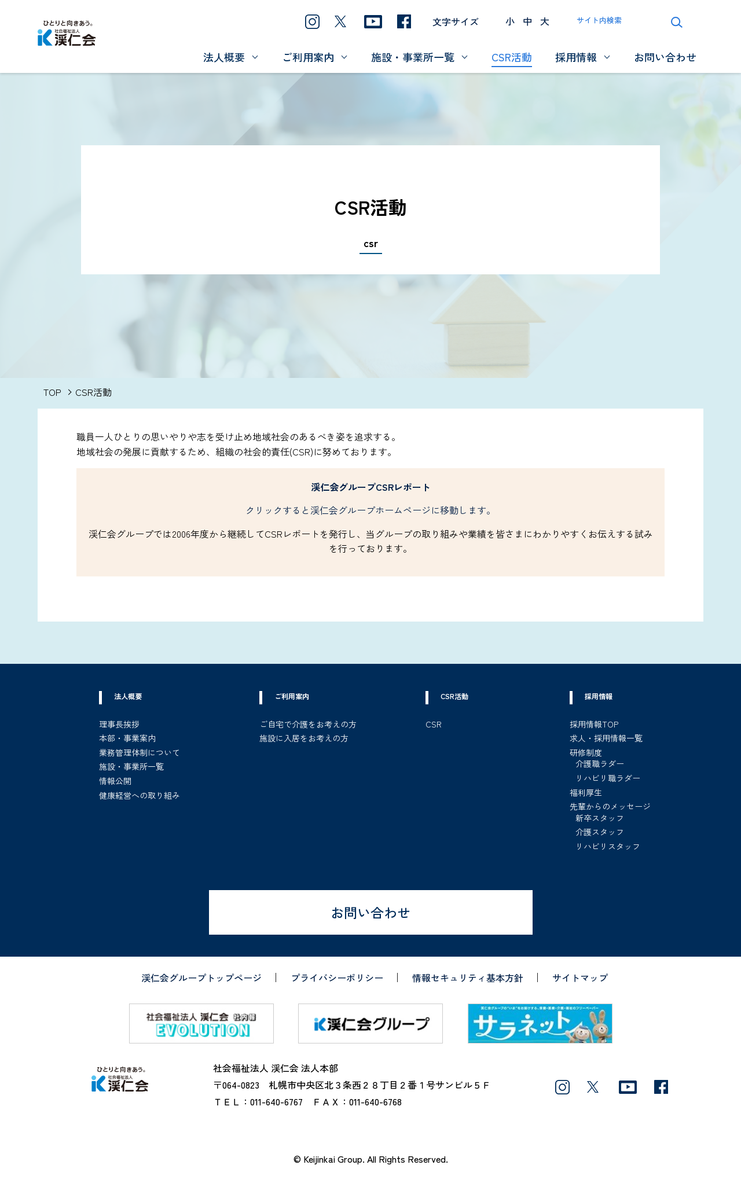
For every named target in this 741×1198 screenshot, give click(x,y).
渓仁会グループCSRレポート (371, 487)
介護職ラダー (599, 763)
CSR (433, 724)
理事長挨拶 (119, 724)
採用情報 (576, 57)
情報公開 (115, 781)
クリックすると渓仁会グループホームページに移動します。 (370, 510)
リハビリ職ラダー (607, 778)
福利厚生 (586, 792)
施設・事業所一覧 (412, 57)
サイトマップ (580, 977)
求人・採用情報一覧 (606, 738)
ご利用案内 (308, 57)
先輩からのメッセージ (610, 806)
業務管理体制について (139, 752)
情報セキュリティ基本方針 (467, 977)
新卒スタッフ (599, 818)
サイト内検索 (599, 19)
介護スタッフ (599, 831)
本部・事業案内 (127, 738)
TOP (52, 392)
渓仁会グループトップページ (201, 977)
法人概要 (224, 57)
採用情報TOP (594, 724)
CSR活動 (511, 57)
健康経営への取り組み (139, 795)
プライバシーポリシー (337, 977)
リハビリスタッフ (607, 846)
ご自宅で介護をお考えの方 (308, 724)
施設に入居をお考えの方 (304, 738)
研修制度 (586, 752)
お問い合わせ (665, 57)
